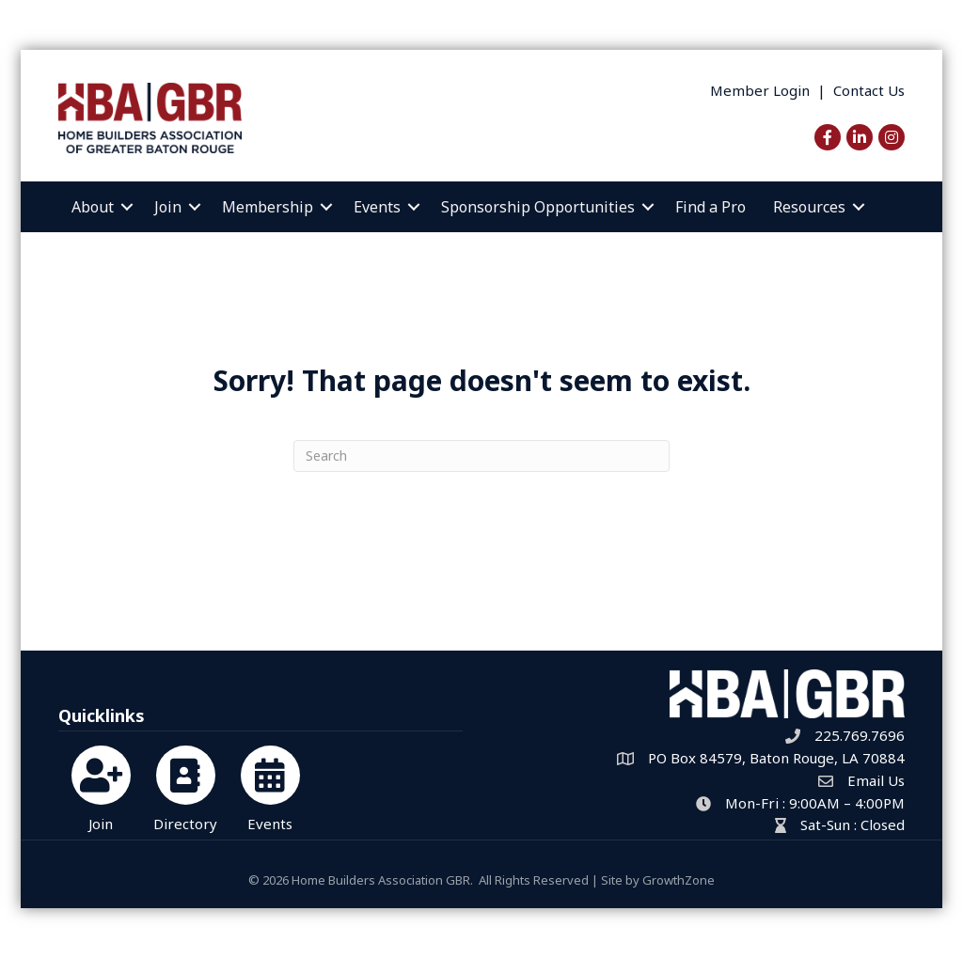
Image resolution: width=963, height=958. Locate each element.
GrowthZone (678, 880)
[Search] (481, 456)
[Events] (270, 785)
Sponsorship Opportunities (538, 206)
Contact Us (869, 90)
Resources (809, 206)
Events (377, 206)
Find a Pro (710, 206)
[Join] (101, 785)
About (92, 206)
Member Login (760, 90)
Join (168, 206)
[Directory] (186, 785)
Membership (267, 206)
